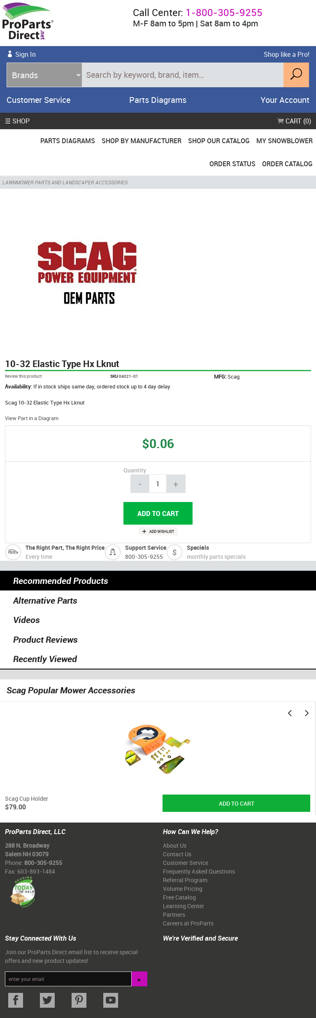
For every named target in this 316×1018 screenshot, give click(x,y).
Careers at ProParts (188, 923)
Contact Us (177, 854)
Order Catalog (287, 163)
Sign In (25, 54)
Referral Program (185, 880)
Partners (174, 914)
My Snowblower (284, 140)
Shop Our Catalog (219, 140)
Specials (198, 547)
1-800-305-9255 (224, 12)
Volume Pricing (182, 888)
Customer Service (38, 99)
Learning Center (183, 906)
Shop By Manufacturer (141, 140)
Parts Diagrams (157, 99)
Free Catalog (179, 897)
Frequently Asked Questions (199, 871)
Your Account (284, 99)
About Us (174, 845)
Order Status (232, 163)
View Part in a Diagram (31, 418)
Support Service (145, 547)
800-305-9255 (144, 556)
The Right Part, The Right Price (65, 547)
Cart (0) (294, 121)
